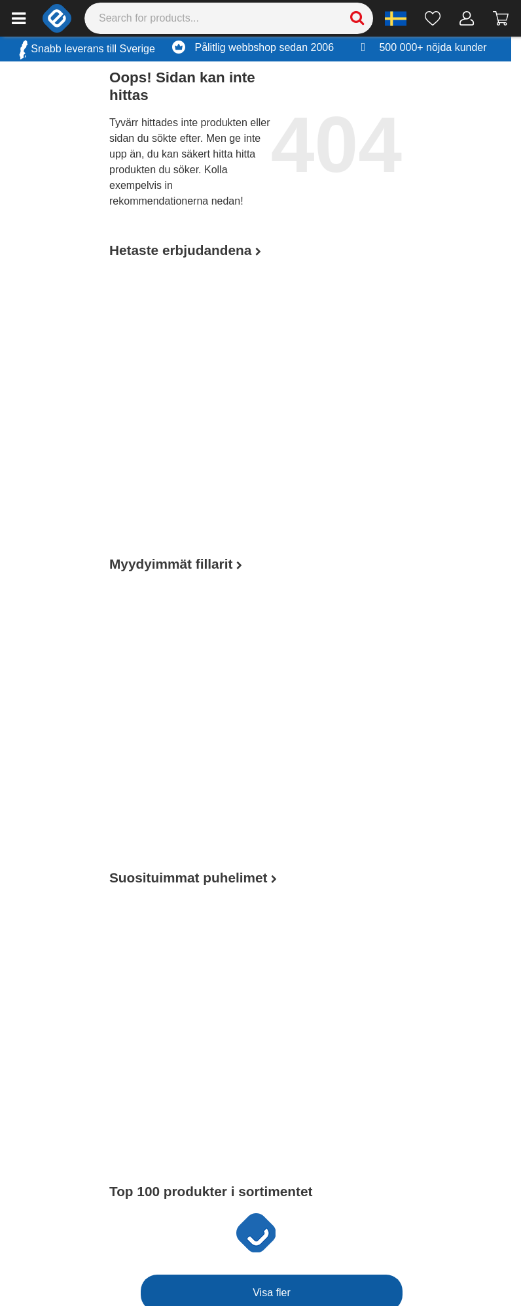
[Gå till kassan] (501, 18)
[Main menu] (18, 18)
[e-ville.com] (57, 18)
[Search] (229, 18)
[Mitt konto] (467, 18)
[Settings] (395, 18)
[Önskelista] (433, 18)
